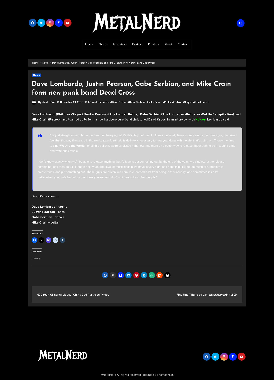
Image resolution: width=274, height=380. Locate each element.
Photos (103, 44)
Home (89, 44)
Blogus (147, 375)
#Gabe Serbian (136, 102)
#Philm (167, 102)
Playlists (153, 44)
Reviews (137, 44)
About (168, 44)
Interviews (120, 44)
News (36, 75)
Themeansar (165, 375)
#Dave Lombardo (98, 102)
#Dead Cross (118, 102)
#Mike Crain (154, 102)
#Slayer (187, 102)
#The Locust (201, 102)
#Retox (176, 102)
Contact (183, 44)
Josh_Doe (48, 102)
